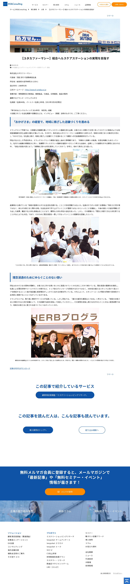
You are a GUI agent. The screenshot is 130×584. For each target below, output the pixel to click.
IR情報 (88, 562)
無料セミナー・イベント (108, 511)
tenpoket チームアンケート (59, 540)
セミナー (45, 5)
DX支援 (11, 543)
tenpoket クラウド (55, 543)
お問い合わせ (119, 4)
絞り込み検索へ (92, 430)
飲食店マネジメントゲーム (58, 563)
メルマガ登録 (67, 491)
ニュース (77, 5)
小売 (42, 9)
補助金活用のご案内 (16, 553)
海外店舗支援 (13, 550)
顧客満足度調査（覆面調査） (20, 536)
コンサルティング (15, 546)
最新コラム (65, 511)
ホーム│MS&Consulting (18, 9)
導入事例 (56, 5)
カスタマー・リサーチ (56, 560)
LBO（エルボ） (53, 567)
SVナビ (50, 550)
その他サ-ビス (14, 557)
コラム (66, 5)
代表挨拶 (89, 559)
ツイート (110, 15)
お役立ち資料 (104, 4)
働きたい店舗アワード (94, 536)
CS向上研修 (51, 553)
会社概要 (89, 552)
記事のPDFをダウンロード (20, 368)
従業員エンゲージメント (18, 540)
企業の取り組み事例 (21, 511)
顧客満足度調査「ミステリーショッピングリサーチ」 (65, 395)
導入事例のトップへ (38, 430)
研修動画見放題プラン (56, 557)
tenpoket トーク (54, 546)
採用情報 (89, 565)
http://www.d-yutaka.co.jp (35, 89)
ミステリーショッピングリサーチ (60, 536)
